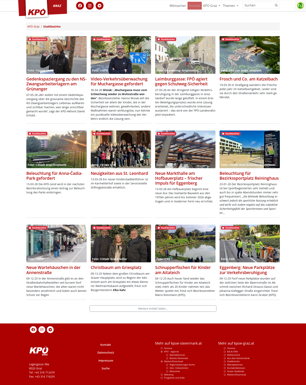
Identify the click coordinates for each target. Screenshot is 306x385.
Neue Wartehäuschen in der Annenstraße (53, 270)
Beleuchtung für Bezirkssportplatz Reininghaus (249, 176)
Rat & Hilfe (232, 351)
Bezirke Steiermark (179, 358)
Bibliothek (175, 371)
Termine (168, 348)
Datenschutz (105, 352)
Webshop (169, 374)
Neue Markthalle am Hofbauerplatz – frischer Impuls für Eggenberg (179, 178)
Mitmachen (178, 6)
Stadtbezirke (233, 361)
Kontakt (194, 6)
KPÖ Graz (210, 6)
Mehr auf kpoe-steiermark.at (178, 343)
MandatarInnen (235, 364)
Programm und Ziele (174, 377)
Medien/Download (173, 361)
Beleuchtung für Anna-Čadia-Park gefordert (54, 176)
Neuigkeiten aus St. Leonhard (119, 173)
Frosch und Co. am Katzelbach (249, 79)
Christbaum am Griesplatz (116, 267)
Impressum (105, 360)
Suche (106, 368)
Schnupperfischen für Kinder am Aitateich (183, 270)
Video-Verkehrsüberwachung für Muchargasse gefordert (119, 81)
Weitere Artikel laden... (153, 308)
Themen (229, 6)
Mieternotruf (233, 354)
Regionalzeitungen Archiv (182, 364)
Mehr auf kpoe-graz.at (236, 343)
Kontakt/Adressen (236, 367)
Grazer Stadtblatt (235, 371)
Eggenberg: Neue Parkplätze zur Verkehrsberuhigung (247, 270)
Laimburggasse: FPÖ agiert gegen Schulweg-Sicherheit (181, 81)
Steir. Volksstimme (179, 367)
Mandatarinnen (177, 354)
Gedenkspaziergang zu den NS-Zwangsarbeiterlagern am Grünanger (56, 83)
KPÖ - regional (171, 351)
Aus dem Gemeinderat (238, 358)
